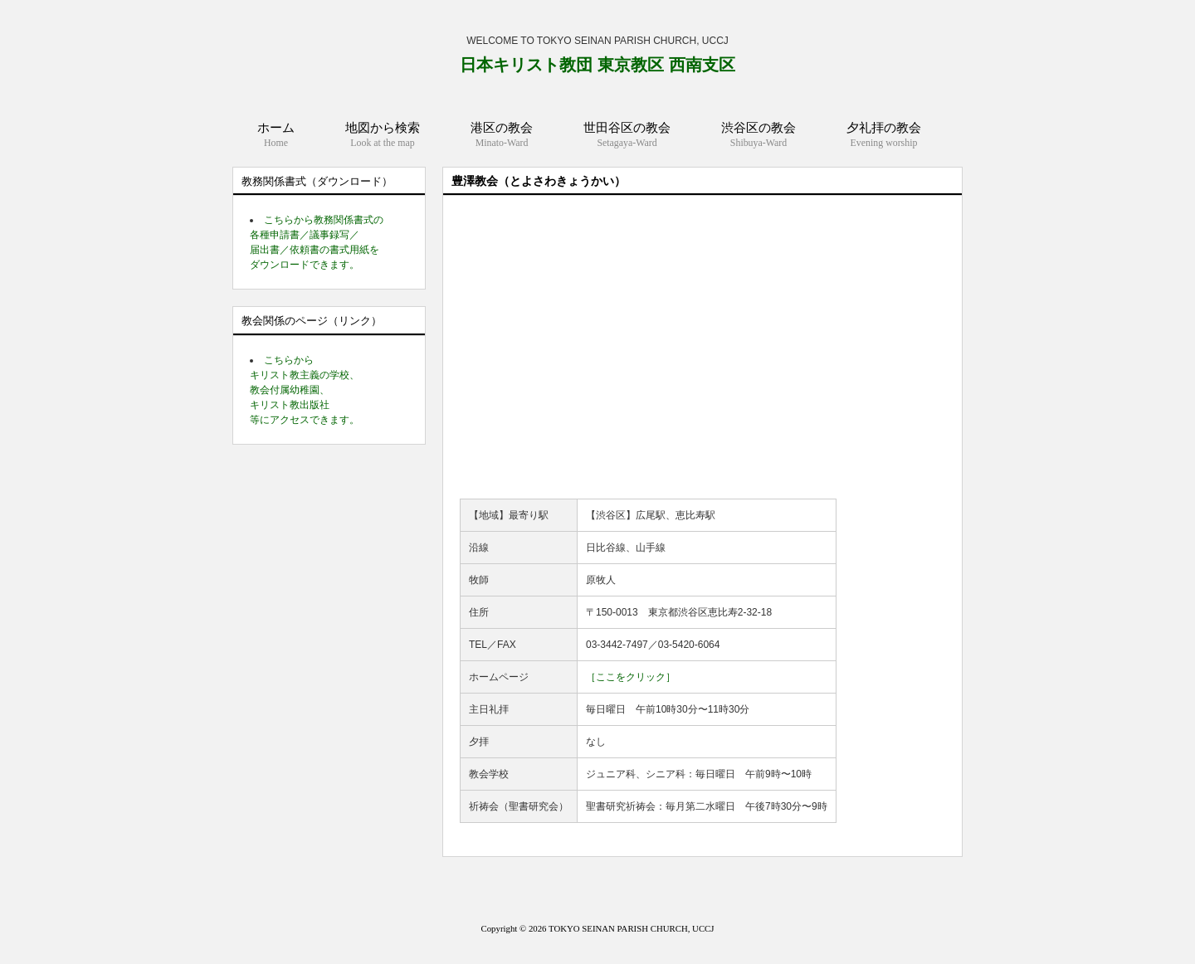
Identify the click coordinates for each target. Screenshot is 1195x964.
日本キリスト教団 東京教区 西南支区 (597, 65)
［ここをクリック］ (631, 677)
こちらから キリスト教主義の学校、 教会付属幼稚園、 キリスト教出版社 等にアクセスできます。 (304, 390)
